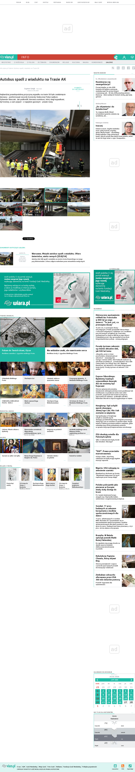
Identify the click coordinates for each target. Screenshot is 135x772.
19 (120, 698)
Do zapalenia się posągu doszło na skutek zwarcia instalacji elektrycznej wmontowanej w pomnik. (108, 546)
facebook (128, 68)
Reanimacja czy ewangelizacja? (103, 83)
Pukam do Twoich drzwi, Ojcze (16, 350)
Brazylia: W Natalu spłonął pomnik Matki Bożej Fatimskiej (106, 537)
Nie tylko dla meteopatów (103, 712)
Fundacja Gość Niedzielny (72, 767)
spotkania (57, 2)
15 (97, 698)
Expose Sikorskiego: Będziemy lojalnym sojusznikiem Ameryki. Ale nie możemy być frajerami (106, 381)
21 (131, 698)
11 (114, 694)
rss (118, 68)
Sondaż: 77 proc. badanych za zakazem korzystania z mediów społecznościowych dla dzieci (107, 511)
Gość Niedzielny (84, 2)
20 (125, 698)
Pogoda (114, 716)
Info (25, 57)
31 (131, 687)
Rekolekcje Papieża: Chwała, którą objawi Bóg (106, 558)
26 (103, 687)
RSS (122, 765)
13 (125, 694)
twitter (133, 68)
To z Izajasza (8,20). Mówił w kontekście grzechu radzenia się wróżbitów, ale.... (107, 114)
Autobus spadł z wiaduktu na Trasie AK (33, 79)
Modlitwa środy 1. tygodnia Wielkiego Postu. (62, 353)
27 (109, 687)
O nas (19, 767)
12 (120, 694)
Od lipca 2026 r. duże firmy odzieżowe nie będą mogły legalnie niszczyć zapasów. (108, 458)
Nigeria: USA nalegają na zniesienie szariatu (107, 469)
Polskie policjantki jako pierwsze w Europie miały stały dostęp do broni (107, 488)
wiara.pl (8, 57)
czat (36, 2)
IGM (23, 767)
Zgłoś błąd (130, 765)
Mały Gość (98, 2)
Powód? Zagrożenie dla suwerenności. (104, 584)
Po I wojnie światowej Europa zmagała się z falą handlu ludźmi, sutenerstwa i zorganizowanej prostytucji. (110, 497)
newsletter (123, 68)
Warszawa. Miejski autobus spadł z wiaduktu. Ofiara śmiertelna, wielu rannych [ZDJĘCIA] (56, 255)
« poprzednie (3, 118)
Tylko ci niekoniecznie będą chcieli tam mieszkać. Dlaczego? (107, 441)
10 (109, 694)
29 (120, 687)
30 (125, 687)
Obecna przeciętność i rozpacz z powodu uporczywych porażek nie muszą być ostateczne (107, 566)
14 (131, 694)
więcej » (20, 382)
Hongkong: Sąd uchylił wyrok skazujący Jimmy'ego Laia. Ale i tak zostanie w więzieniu (107, 409)
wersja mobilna (113, 2)
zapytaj (45, 2)
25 (97, 687)
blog (27, 2)
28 (114, 687)
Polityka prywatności (89, 767)
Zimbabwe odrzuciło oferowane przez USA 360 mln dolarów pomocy (108, 577)
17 (109, 698)
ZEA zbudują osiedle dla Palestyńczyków (107, 435)
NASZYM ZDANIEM (100, 73)
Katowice (114, 719)
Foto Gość (51, 767)
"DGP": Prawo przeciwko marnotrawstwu (107, 452)
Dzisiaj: (114, 676)
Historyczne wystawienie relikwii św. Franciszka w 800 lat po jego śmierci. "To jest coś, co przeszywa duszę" (108, 320)
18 (114, 698)
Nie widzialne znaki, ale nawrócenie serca (67, 350)
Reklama (59, 767)
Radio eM (69, 2)
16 (103, 698)
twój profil (124, 57)
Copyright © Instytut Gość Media (28, 769)
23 (103, 702)
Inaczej (99, 126)
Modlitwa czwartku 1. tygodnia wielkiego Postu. (18, 353)
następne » (87, 118)
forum (18, 2)
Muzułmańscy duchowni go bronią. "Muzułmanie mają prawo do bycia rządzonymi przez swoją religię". (108, 475)
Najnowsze (98, 309)
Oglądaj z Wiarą (6, 466)
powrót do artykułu (78, 88)
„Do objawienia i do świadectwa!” (105, 107)
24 (109, 702)
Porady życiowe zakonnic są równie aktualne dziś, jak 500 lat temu (108, 348)
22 (97, 702)
